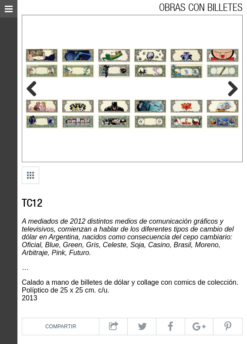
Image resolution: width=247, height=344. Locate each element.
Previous (35, 88)
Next (229, 88)
